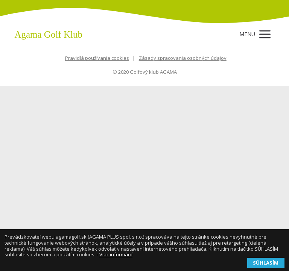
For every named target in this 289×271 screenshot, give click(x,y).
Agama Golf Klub (48, 34)
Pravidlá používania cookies (97, 58)
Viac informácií (115, 254)
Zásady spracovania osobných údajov (183, 58)
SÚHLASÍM (265, 262)
